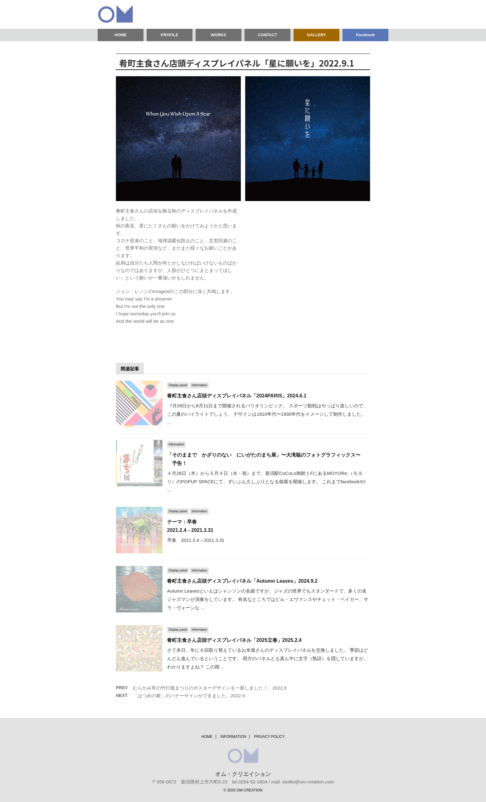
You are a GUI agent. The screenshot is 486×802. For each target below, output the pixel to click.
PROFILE (169, 35)
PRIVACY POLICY (269, 736)
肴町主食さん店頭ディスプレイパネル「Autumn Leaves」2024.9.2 (242, 581)
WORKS (218, 35)
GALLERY (316, 35)
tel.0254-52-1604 (249, 781)
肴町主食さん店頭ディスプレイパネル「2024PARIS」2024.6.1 (237, 395)
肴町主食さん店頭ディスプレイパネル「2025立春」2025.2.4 (234, 640)
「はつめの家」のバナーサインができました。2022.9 (189, 695)
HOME (121, 35)
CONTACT (267, 35)
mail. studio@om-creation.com (302, 781)
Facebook (365, 35)
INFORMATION (233, 736)
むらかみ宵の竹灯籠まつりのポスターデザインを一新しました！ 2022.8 (210, 687)
